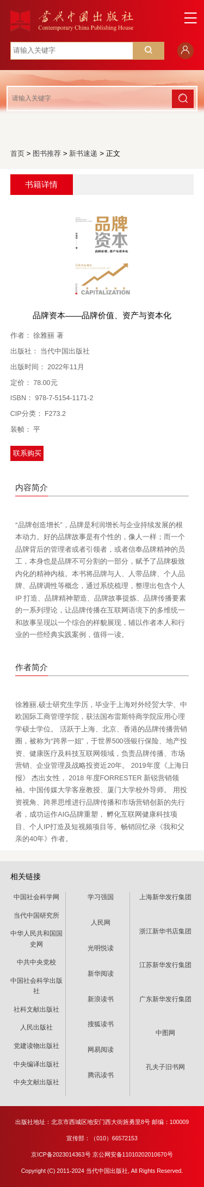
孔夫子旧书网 (165, 1067)
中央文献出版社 (36, 1082)
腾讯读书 (101, 1075)
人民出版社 (36, 1027)
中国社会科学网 (36, 897)
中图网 (165, 1033)
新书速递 (83, 153)
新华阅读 (101, 973)
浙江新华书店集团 (165, 931)
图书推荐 (47, 153)
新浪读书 (101, 999)
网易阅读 (101, 1049)
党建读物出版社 (36, 1046)
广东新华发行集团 (165, 999)
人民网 (100, 922)
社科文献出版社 (36, 1009)
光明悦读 (101, 948)
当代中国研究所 (36, 915)
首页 (17, 153)
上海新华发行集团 (165, 897)
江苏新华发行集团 (165, 965)
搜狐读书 (101, 1024)
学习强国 (101, 897)
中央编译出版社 (36, 1064)
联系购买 (27, 453)
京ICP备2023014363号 (60, 1154)
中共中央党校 (36, 962)
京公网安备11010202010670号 (132, 1154)
